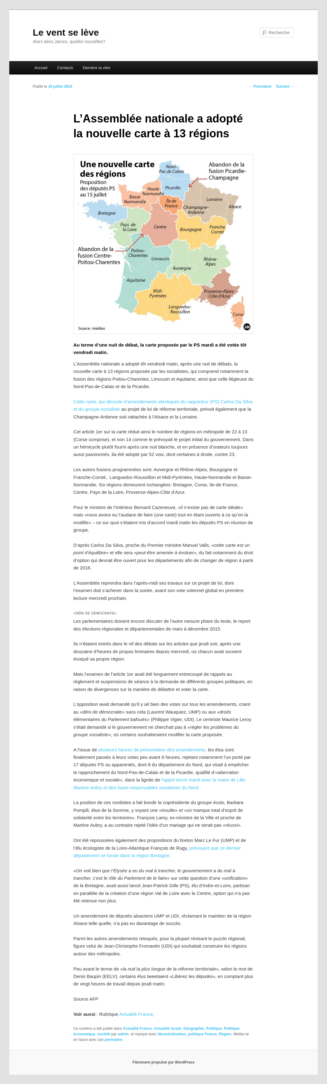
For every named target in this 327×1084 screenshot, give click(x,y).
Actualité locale (167, 1028)
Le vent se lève (66, 32)
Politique (214, 1028)
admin (123, 1034)
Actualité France (136, 1014)
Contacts (65, 67)
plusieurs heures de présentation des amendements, (152, 749)
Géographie (193, 1028)
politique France (202, 1034)
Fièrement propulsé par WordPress (163, 1062)
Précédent (260, 86)
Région (225, 1034)
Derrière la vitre (96, 67)
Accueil (40, 67)
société (103, 1034)
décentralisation (171, 1034)
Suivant (285, 86)
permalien (113, 1040)
